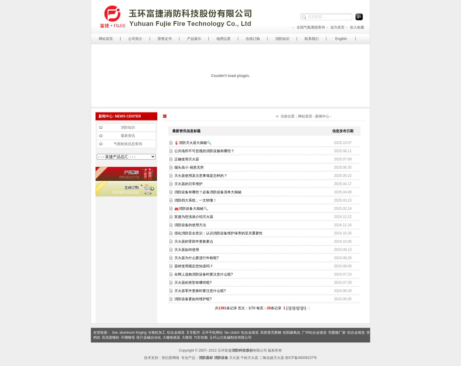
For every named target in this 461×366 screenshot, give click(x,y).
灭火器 (234, 358)
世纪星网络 (170, 358)
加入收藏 (354, 27)
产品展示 (194, 39)
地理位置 (223, 39)
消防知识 (282, 39)
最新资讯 (128, 136)
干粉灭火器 (249, 358)
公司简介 (135, 39)
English (341, 39)
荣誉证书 (165, 39)
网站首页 (106, 39)
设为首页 (335, 27)
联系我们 (312, 39)
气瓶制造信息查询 (128, 144)
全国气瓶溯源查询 (308, 27)
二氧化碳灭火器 (271, 358)
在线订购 (253, 39)
